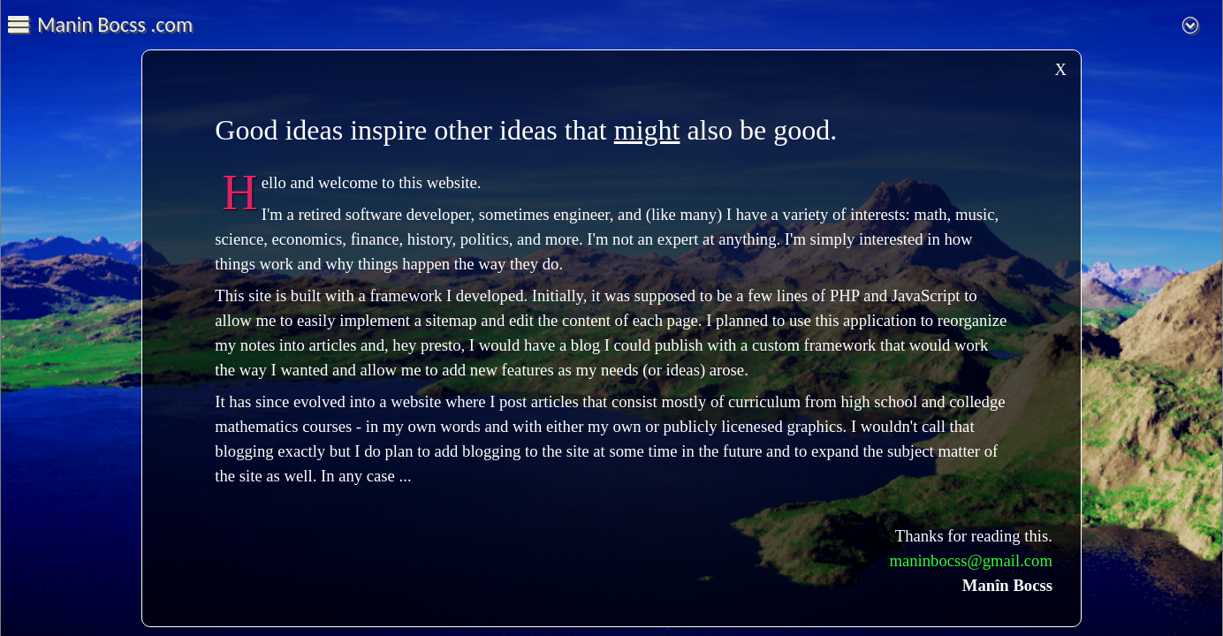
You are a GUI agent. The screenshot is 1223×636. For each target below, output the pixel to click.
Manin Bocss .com (115, 24)
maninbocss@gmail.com (970, 560)
